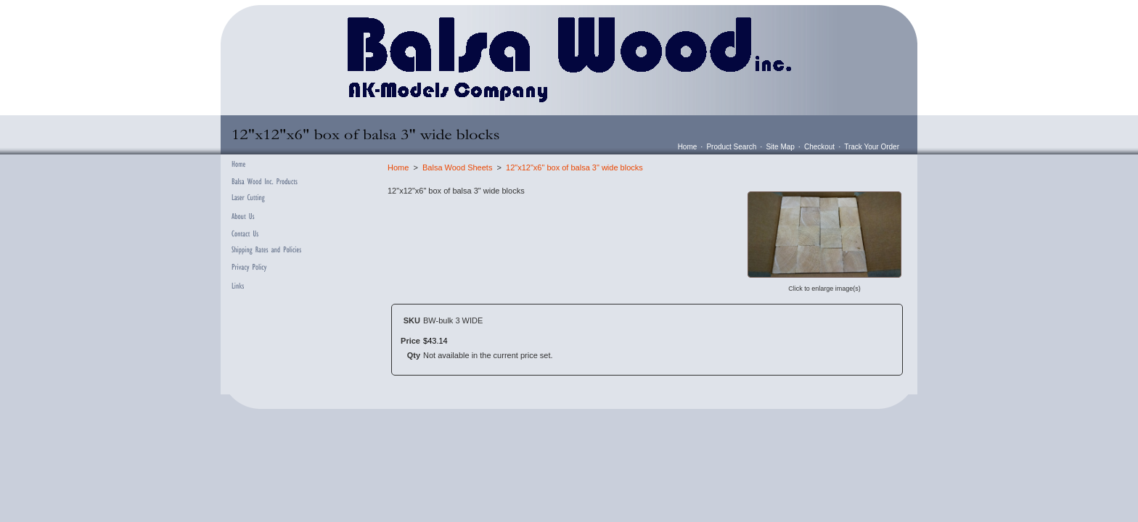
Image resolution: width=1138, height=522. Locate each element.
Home (687, 147)
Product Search (731, 147)
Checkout (819, 147)
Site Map (780, 147)
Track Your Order (871, 147)
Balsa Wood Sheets (457, 167)
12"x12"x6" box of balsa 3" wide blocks (574, 167)
